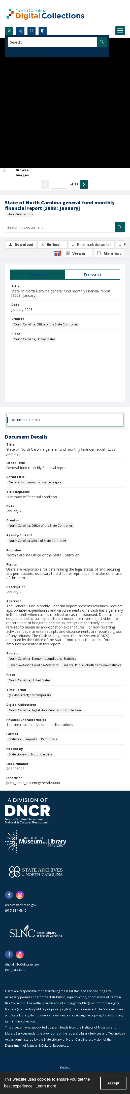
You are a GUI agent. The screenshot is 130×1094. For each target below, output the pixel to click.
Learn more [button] (46, 1086)
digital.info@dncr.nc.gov (22, 964)
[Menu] (120, 30)
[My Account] (31, 31)
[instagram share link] (20, 895)
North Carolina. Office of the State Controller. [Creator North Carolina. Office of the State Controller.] (46, 324)
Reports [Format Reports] (31, 739)
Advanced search (20, 51)
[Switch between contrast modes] (43, 31)
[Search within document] (120, 227)
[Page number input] (59, 184)
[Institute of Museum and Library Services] (35, 841)
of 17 (74, 184)
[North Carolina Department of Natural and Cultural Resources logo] (27, 810)
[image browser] (19, 173)
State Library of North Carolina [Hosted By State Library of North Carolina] (30, 754)
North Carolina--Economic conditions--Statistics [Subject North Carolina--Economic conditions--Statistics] (42, 658)
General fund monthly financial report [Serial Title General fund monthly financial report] (35, 482)
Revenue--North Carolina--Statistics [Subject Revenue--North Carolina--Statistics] (33, 665)
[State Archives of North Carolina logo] (36, 872)
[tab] (37, 274)
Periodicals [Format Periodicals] (49, 739)
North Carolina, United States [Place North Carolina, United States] (34, 339)
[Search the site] (52, 42)
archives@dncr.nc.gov (20, 905)
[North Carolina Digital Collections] (45, 13)
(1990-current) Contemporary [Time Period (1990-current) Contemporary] (30, 695)
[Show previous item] (45, 184)
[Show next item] (84, 184)
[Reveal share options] (20, 31)
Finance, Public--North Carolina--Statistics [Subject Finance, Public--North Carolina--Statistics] (92, 665)
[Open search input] (9, 31)
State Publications (20, 214)
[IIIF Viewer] (78, 253)
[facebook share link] (9, 895)
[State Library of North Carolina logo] (36, 931)
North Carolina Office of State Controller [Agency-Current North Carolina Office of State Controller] (37, 541)
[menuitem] (65, 1067)
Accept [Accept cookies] (113, 1083)
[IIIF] (58, 253)
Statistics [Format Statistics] (15, 739)
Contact (65, 1067)
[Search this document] (60, 227)
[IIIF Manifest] (109, 253)
